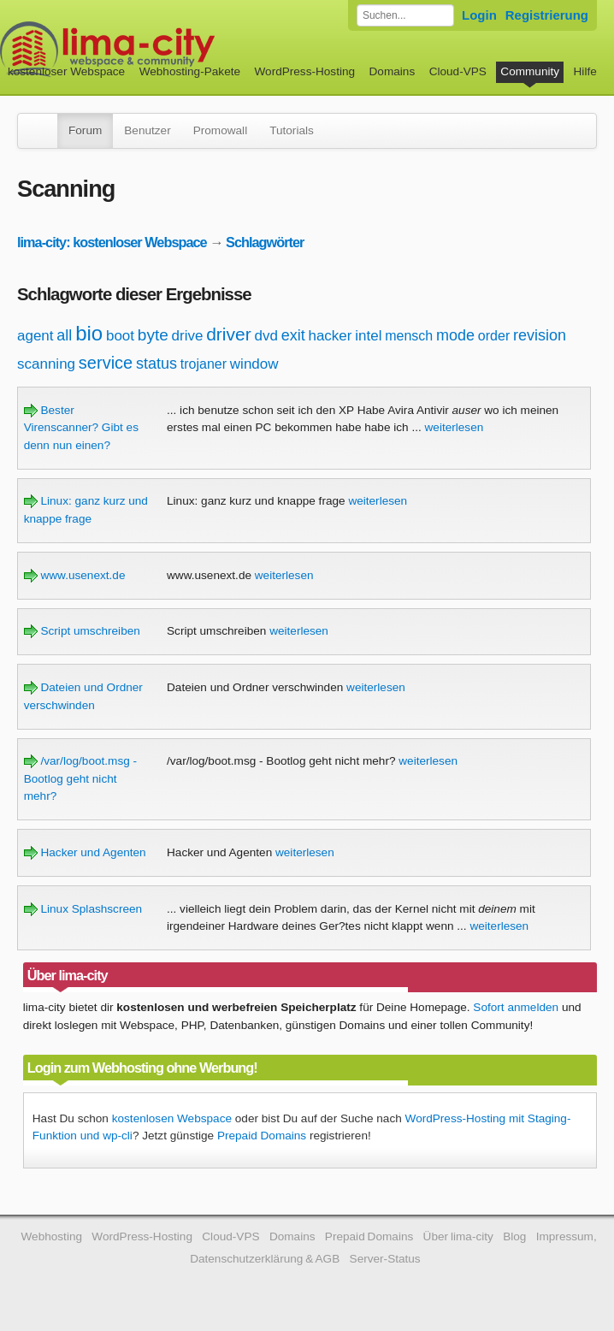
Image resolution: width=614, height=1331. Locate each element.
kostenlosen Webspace (172, 1118)
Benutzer (147, 130)
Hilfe (585, 71)
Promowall (220, 130)
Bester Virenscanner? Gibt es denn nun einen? (81, 428)
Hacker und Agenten (85, 852)
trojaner (203, 364)
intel (368, 336)
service (106, 362)
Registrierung (546, 15)
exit (293, 335)
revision (539, 335)
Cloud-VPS (458, 71)
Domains (392, 71)
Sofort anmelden (515, 1007)
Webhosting (51, 1236)
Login (479, 15)
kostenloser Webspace (66, 71)
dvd (265, 336)
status (156, 363)
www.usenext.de (75, 575)
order (494, 335)
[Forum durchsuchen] (405, 15)
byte (153, 335)
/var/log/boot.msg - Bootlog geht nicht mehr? (80, 778)
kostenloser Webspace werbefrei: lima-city (171, 49)
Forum (85, 130)
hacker (329, 336)
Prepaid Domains (261, 1135)
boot (120, 336)
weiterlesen (454, 427)
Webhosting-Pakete (189, 71)
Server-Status (385, 1258)
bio (89, 333)
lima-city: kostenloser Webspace (112, 242)
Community (529, 71)
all (64, 335)
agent (35, 336)
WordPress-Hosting (304, 71)
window (254, 364)
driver (228, 334)
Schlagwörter (265, 242)
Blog (514, 1236)
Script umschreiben (82, 630)
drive (188, 336)
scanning (46, 364)
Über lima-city (458, 1236)
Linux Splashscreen (83, 908)
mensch (409, 335)
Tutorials (291, 130)
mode (455, 335)
